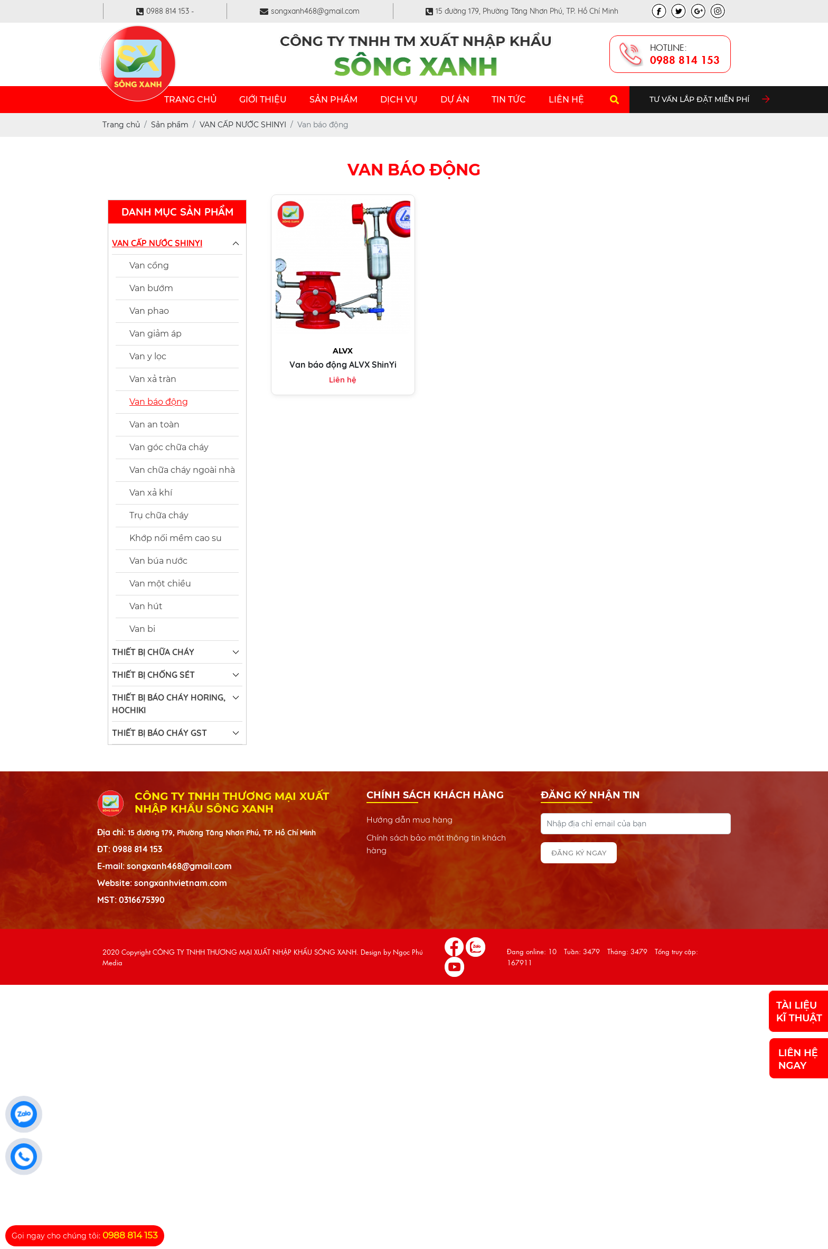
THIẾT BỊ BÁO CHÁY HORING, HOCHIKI (168, 703)
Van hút (146, 606)
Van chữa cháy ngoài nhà (182, 470)
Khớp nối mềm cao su (175, 538)
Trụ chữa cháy (159, 515)
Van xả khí (150, 493)
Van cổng (149, 265)
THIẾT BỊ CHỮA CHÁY (153, 652)
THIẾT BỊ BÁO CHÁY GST (159, 733)
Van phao (149, 311)
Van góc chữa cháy (169, 447)
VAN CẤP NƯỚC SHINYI (157, 243)
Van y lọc (147, 356)
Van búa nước (158, 561)
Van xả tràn (152, 379)
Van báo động (158, 402)
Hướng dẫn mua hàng (409, 819)
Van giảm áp (155, 334)
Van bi (142, 629)
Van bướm (151, 288)
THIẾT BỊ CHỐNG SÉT (153, 674)
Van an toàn (154, 425)
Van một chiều (160, 584)
